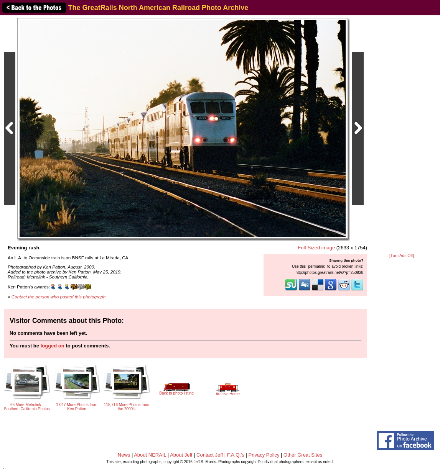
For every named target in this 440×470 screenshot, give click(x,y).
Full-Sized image (316, 248)
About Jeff (181, 455)
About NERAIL (150, 455)
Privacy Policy (264, 455)
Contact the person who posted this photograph (59, 296)
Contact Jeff (209, 455)
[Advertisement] (401, 135)
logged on (52, 346)
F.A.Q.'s (235, 455)
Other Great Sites (302, 455)
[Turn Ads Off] (401, 256)
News (124, 455)
